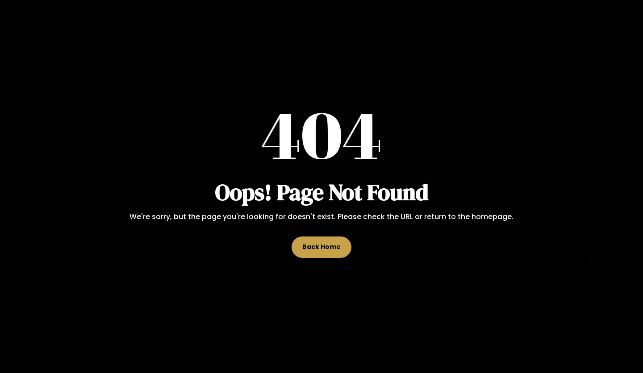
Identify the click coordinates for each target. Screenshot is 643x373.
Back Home (321, 246)
